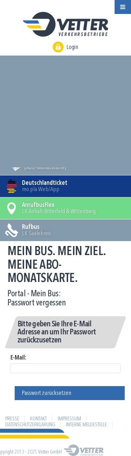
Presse (12, 419)
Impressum (69, 419)
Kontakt (38, 419)
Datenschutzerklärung (30, 425)
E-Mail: (18, 358)
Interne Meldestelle (86, 425)
